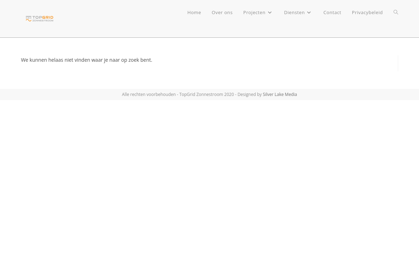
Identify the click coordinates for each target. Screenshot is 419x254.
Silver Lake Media (280, 94)
